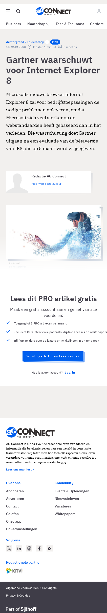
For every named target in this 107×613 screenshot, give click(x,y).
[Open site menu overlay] (8, 11)
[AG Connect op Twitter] (9, 548)
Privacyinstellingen (21, 529)
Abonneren (15, 491)
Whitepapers (65, 514)
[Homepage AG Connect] (53, 11)
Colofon (12, 514)
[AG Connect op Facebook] (39, 548)
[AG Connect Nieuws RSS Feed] (50, 548)
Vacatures (63, 506)
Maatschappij (38, 24)
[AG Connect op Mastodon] (29, 548)
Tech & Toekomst (70, 24)
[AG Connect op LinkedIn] (19, 548)
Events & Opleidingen (72, 491)
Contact (12, 506)
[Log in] (99, 11)
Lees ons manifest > (20, 469)
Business (13, 24)
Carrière (97, 24)
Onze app (13, 521)
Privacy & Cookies (18, 595)
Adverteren (15, 498)
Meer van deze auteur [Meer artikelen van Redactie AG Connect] (46, 184)
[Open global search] (18, 11)
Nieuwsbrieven (67, 498)
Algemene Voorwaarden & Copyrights (31, 588)
